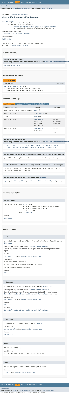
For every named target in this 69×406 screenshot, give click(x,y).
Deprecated (33, 2)
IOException (27, 212)
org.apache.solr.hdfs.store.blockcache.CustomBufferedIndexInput (34, 26)
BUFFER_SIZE (15, 65)
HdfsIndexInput (10, 86)
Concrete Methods (41, 104)
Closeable (6, 33)
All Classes (5, 5)
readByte (38, 145)
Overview (4, 2)
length (36, 116)
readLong (15, 147)
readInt (7, 147)
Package (11, 2)
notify (39, 181)
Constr (20, 8)
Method (27, 8)
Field (15, 8)
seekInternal (39, 128)
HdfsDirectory (7, 39)
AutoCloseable (16, 33)
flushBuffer (14, 145)
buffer (6, 65)
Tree (26, 2)
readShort (24, 147)
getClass (22, 181)
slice (55, 147)
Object (43, 177)
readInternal (39, 119)
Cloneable (26, 33)
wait (54, 181)
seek (49, 147)
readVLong (42, 147)
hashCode (31, 181)
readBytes (47, 145)
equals (6, 181)
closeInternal (39, 113)
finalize (14, 181)
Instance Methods (24, 104)
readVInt (33, 147)
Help (40, 2)
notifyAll (47, 181)
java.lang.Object (8, 21)
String (19, 86)
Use (22, 2)
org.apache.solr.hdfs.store (18, 14)
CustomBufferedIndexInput (19, 45)
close (6, 145)
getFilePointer (27, 145)
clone (36, 110)
